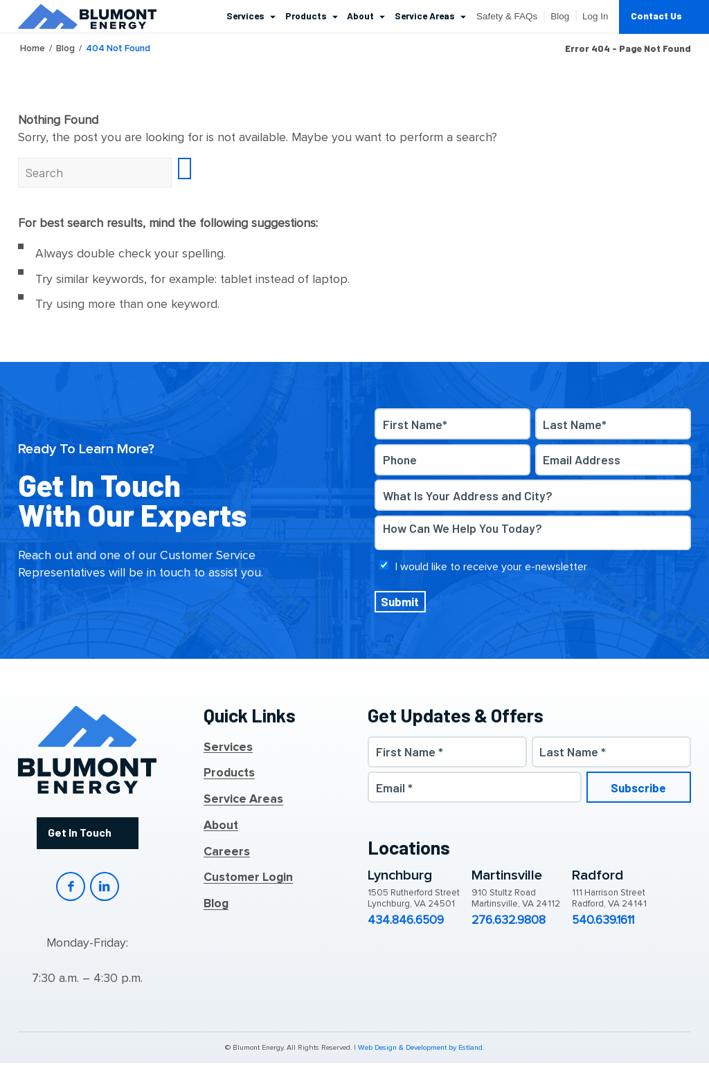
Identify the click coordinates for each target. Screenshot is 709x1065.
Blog (216, 904)
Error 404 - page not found (628, 48)
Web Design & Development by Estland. (421, 1049)
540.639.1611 (603, 920)
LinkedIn (105, 887)
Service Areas (243, 799)
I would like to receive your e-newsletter (491, 567)
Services (228, 747)
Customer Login (248, 878)
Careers (227, 852)
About (221, 825)
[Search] (95, 173)
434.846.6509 (406, 920)
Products (229, 773)
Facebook (70, 887)
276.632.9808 (509, 920)
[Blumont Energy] (87, 16)
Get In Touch (79, 832)
